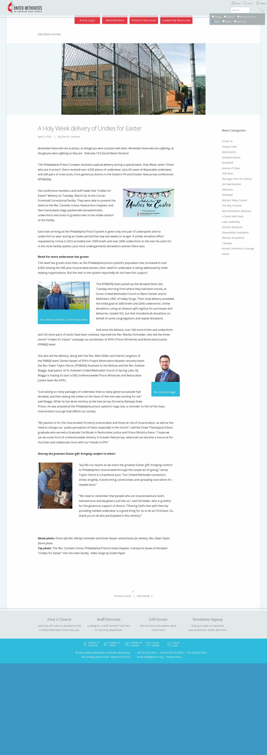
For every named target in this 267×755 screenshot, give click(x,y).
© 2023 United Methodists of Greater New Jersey (103, 652)
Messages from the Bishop (230, 178)
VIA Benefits (218, 6)
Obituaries (221, 189)
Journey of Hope (224, 168)
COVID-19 (220, 141)
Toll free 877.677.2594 (171, 652)
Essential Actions (224, 157)
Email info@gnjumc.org (149, 656)
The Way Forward (225, 205)
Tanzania (220, 243)
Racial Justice (222, 152)
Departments (196, 6)
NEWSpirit (220, 194)
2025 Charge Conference (88, 6)
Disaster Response (225, 227)
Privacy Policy (173, 656)
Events (219, 254)
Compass (236, 6)
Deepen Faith (222, 146)
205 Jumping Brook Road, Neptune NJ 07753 (105, 656)
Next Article (143, 596)
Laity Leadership (224, 221)
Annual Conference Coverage (231, 248)
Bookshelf (221, 162)
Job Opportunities (225, 184)
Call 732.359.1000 (146, 652)
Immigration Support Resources (129, 6)
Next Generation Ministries (230, 211)
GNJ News (221, 173)
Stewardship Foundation (228, 232)
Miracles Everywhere (226, 237)
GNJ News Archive (49, 34)
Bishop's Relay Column (228, 200)
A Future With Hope (226, 216)
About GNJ (161, 6)
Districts (178, 6)
